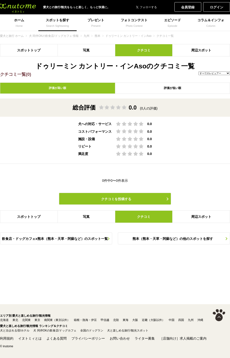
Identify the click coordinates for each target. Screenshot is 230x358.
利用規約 (6, 338)
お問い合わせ (120, 338)
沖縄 (200, 320)
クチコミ (143, 50)
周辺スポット (201, 50)
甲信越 (105, 320)
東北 (15, 320)
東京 (37, 320)
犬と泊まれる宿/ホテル (14, 330)
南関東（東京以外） (57, 320)
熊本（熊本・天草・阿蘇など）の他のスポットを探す (172, 239)
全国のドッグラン (91, 330)
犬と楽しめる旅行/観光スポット (127, 330)
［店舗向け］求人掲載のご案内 (183, 338)
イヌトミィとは (30, 338)
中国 (171, 320)
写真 (86, 50)
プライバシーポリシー (88, 338)
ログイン (216, 7)
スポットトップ (28, 50)
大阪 (135, 320)
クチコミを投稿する (116, 199)
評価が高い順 (57, 88)
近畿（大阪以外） (153, 320)
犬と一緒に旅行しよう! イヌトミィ (18, 7)
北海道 (4, 320)
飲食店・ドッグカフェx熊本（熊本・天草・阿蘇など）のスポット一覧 (55, 239)
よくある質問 (56, 338)
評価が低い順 (172, 88)
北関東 (26, 320)
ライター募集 (145, 338)
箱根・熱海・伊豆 (85, 320)
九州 (191, 320)
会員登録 (188, 7)
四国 (181, 320)
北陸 (116, 320)
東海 (125, 320)
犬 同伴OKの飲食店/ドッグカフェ (54, 330)
